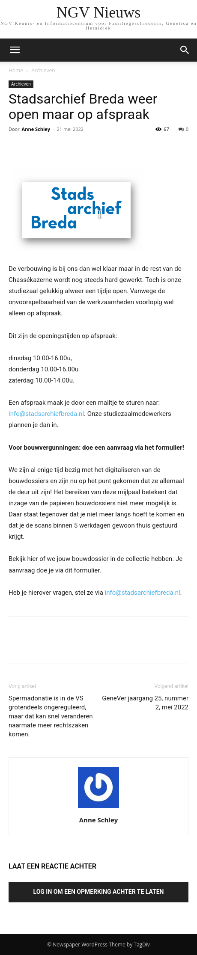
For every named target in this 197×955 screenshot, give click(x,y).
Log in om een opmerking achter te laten (98, 891)
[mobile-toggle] (14, 50)
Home (16, 70)
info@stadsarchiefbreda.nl (46, 414)
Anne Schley (36, 129)
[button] (185, 50)
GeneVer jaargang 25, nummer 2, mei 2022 (145, 702)
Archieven (43, 70)
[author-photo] (98, 807)
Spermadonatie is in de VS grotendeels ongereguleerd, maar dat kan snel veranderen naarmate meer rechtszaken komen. (51, 716)
